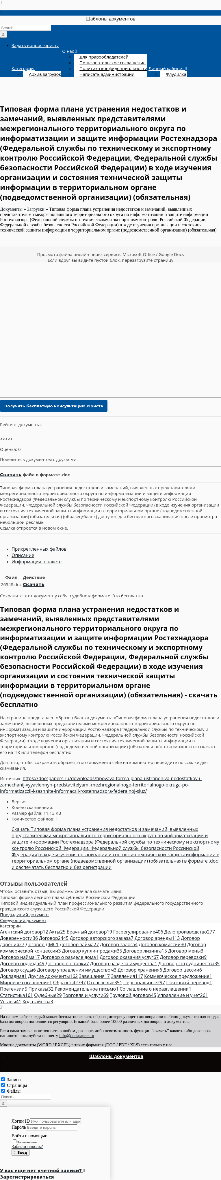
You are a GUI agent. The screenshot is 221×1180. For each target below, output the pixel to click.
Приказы (40, 989)
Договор (53, 938)
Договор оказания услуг (129, 957)
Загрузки (35, 209)
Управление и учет (182, 995)
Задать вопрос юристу (35, 45)
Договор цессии (182, 970)
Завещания (94, 976)
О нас (68, 51)
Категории (23, 68)
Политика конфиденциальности (113, 68)
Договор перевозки (183, 957)
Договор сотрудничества (189, 963)
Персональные (144, 982)
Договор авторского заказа (101, 938)
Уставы (10, 1001)
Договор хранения (140, 970)
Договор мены (185, 951)
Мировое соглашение (26, 982)
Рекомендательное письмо (86, 989)
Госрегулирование (138, 932)
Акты (57, 932)
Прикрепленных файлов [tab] (39, 549)
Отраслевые (104, 982)
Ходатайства (38, 1001)
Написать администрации (106, 74)
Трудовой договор (133, 995)
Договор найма (20, 957)
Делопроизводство (189, 932)
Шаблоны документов (110, 19)
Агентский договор (24, 932)
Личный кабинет (166, 68)
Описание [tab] (23, 555)
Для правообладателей (103, 57)
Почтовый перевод (189, 982)
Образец (69, 982)
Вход (20, 1152)
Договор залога (119, 944)
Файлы (14, 1091)
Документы (11, 209)
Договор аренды (157, 938)
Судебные (48, 995)
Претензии (13, 989)
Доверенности (19, 938)
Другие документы (53, 976)
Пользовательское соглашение (112, 62)
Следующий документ (23, 920)
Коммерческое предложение (178, 976)
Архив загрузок (45, 74)
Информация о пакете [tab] (37, 561)
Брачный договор (89, 932)
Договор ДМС (41, 944)
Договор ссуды (18, 970)
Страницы (17, 1085)
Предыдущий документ (24, 914)
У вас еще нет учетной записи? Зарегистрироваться (42, 1173)
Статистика (16, 995)
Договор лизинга (145, 951)
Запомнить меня (25, 1142)
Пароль (19, 1127)
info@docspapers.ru (76, 1035)
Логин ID (21, 1121)
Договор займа (79, 944)
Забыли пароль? (27, 1146)
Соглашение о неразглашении (155, 989)
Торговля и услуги (86, 995)
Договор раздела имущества (123, 963)
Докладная (13, 976)
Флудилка (176, 74)
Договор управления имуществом (76, 970)
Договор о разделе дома (70, 957)
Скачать (10, 474)
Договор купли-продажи (92, 951)
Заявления (127, 976)
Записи (14, 1079)
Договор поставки (67, 963)
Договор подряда (22, 963)
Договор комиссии (162, 944)
